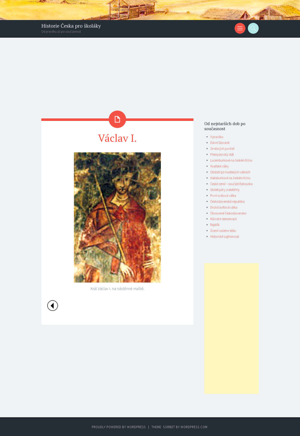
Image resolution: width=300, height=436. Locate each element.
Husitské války (219, 166)
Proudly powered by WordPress (119, 427)
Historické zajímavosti (224, 236)
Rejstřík (215, 225)
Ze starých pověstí (222, 148)
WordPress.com (194, 427)
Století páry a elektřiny (225, 190)
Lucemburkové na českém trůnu (231, 160)
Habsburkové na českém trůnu (230, 178)
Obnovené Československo (228, 213)
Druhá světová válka (223, 207)
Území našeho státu (223, 231)
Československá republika (227, 201)
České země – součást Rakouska (231, 184)
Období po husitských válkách (230, 172)
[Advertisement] (150, 70)
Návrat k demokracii (223, 219)
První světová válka (223, 196)
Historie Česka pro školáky (71, 25)
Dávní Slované (219, 143)
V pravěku (216, 137)
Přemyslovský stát (222, 154)
